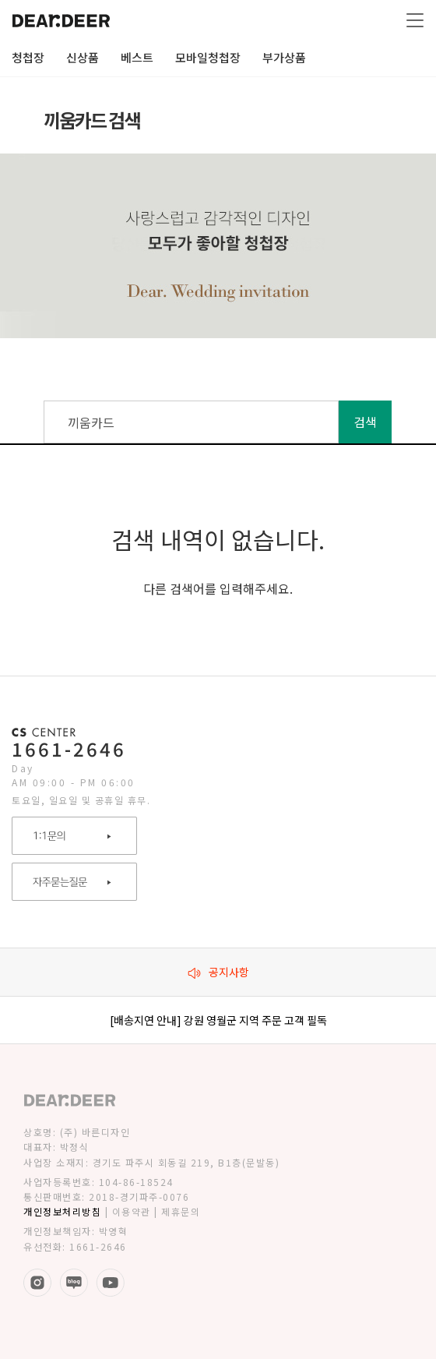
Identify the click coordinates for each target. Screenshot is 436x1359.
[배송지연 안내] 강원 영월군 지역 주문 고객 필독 (218, 1020)
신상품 (82, 57)
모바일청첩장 (208, 57)
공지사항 (218, 972)
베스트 (137, 57)
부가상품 (284, 57)
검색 (365, 421)
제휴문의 (180, 1211)
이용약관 (131, 1211)
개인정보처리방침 (62, 1211)
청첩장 (28, 57)
